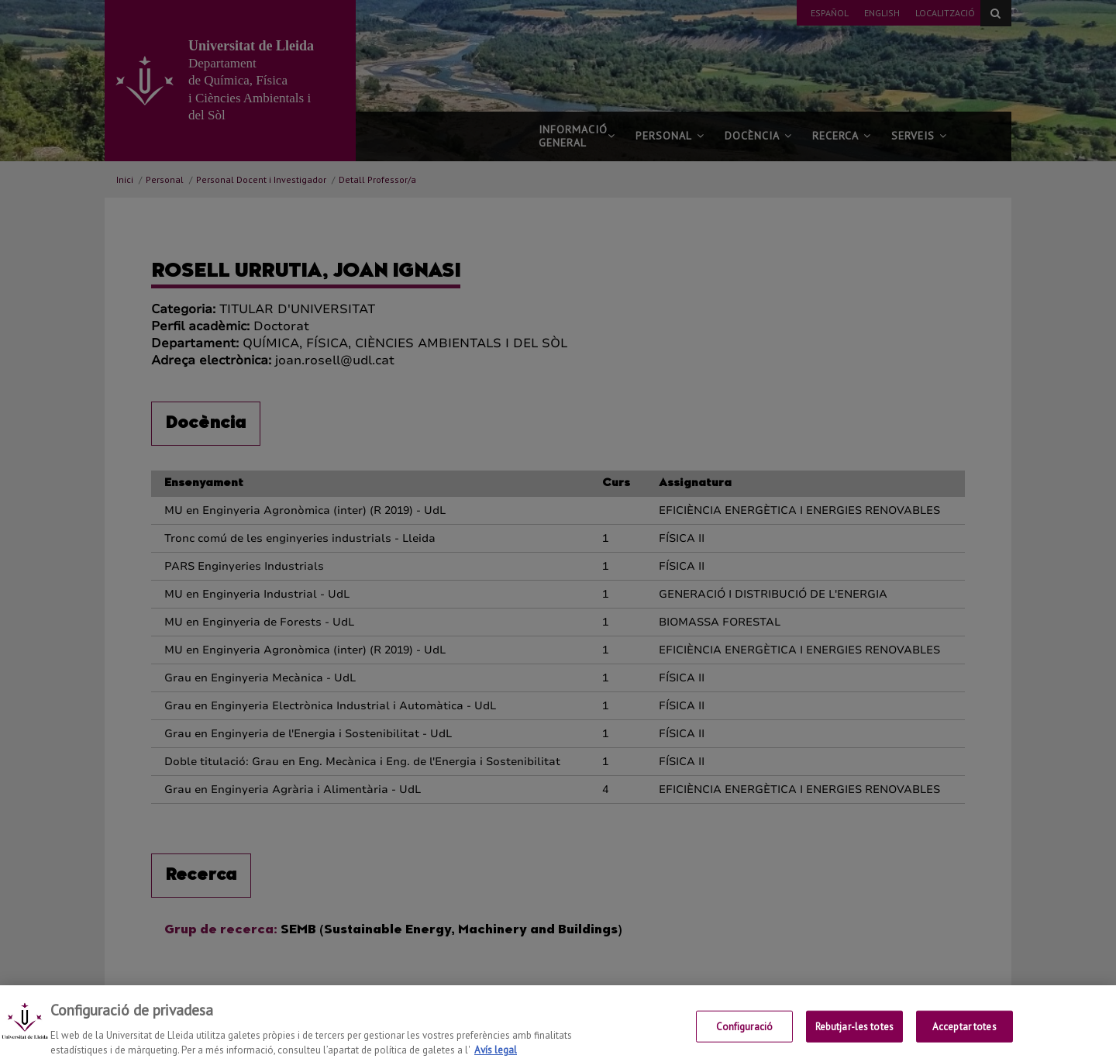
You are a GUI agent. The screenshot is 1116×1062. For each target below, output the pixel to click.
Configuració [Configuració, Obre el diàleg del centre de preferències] (744, 1037)
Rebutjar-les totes (854, 1037)
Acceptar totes (964, 1037)
